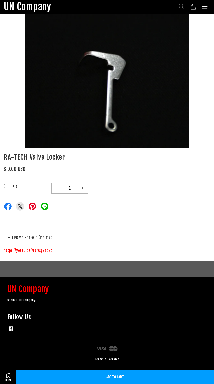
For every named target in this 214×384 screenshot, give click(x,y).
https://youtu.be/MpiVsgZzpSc (28, 250)
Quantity (11, 186)
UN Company (27, 7)
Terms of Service (107, 359)
